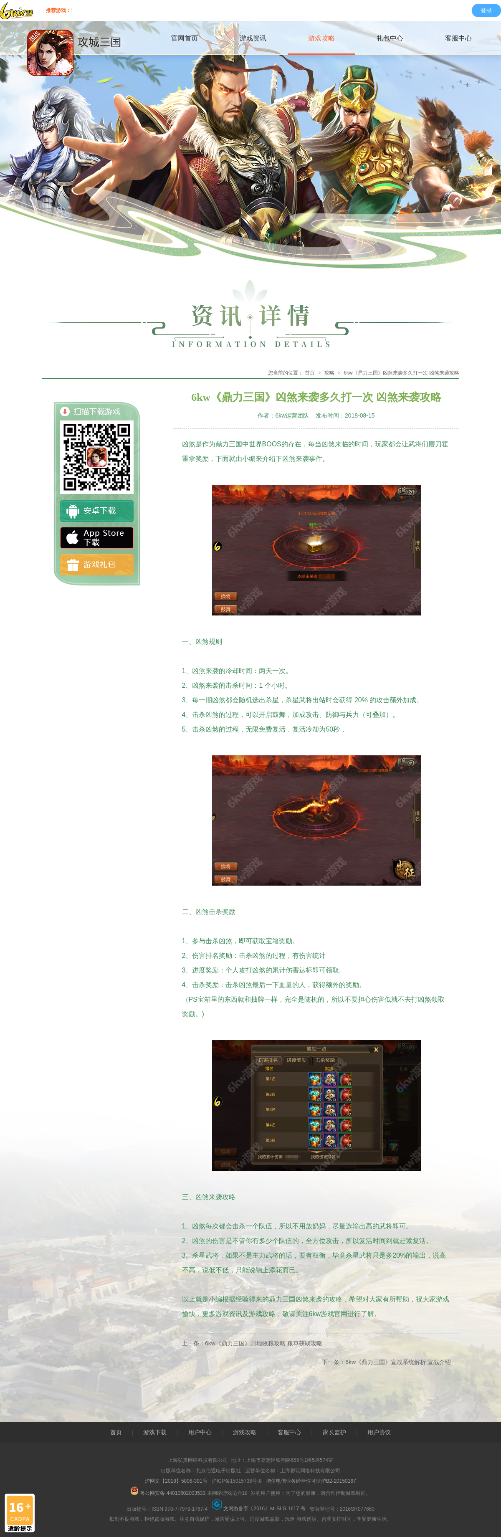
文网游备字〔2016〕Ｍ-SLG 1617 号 (260, 1509)
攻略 (329, 373)
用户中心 (200, 1432)
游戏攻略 (321, 38)
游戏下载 (155, 1432)
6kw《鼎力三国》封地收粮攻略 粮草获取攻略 (263, 1343)
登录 (486, 10)
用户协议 (379, 1432)
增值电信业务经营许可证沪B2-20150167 (311, 1481)
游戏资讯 (253, 38)
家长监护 (334, 1432)
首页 (310, 373)
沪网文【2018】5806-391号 (177, 1481)
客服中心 (458, 38)
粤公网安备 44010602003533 (167, 1493)
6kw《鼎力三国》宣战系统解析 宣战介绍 (398, 1362)
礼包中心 (390, 38)
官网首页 (184, 38)
